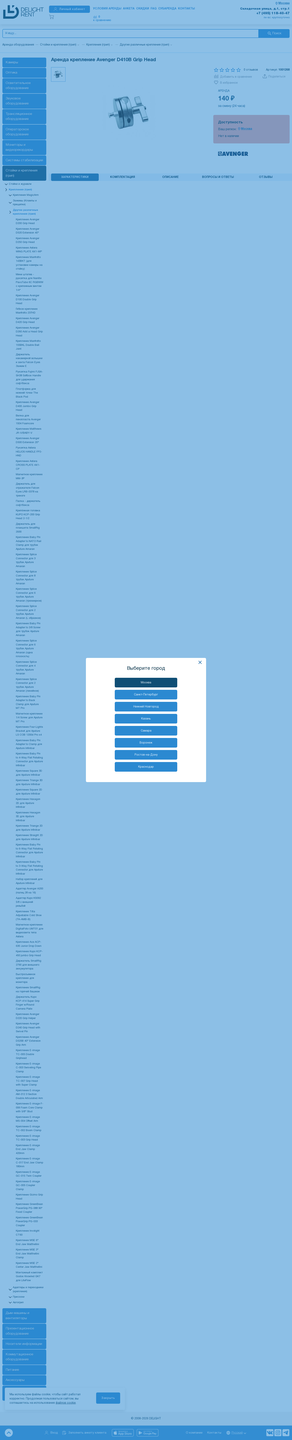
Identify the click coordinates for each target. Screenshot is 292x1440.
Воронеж (146, 743)
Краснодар (146, 767)
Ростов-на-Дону (146, 755)
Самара (146, 731)
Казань (146, 718)
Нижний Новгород (146, 706)
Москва (146, 682)
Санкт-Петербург (146, 694)
